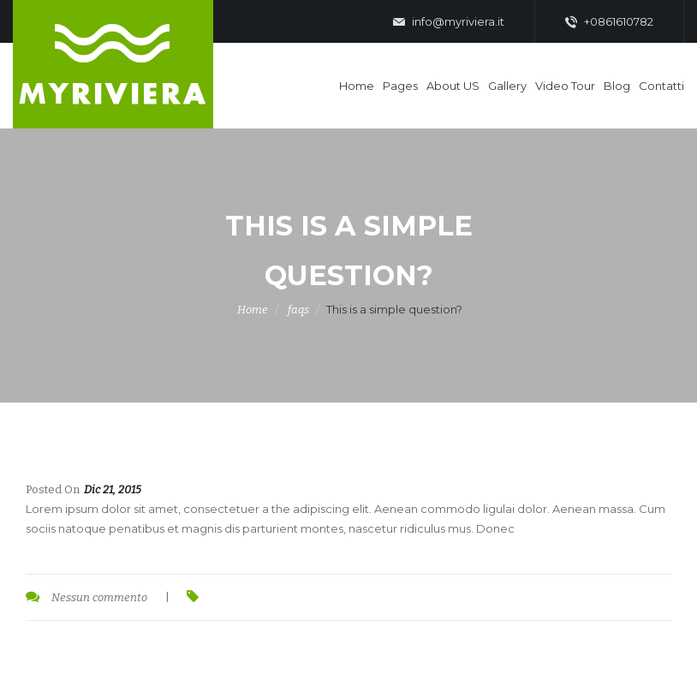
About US (453, 85)
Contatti (661, 85)
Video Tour (565, 85)
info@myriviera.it (448, 22)
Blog (617, 85)
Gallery (507, 85)
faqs (298, 309)
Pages (400, 85)
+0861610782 (609, 22)
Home (356, 85)
